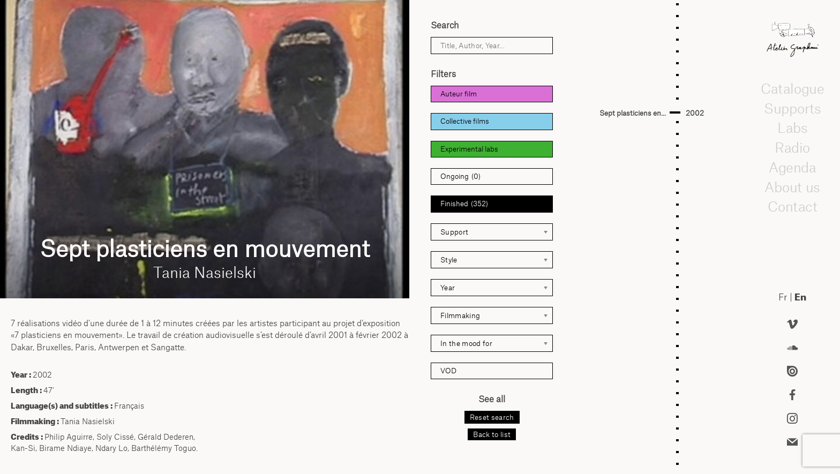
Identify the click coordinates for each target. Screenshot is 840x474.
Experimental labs (469, 149)
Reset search (492, 417)
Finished (464, 204)
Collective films (464, 121)
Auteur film (458, 93)
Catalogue (792, 88)
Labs (792, 127)
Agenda (792, 167)
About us (792, 187)
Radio (792, 147)
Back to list (492, 434)
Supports (792, 108)
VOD (448, 370)
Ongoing (460, 176)
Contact (792, 206)
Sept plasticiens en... (632, 113)
